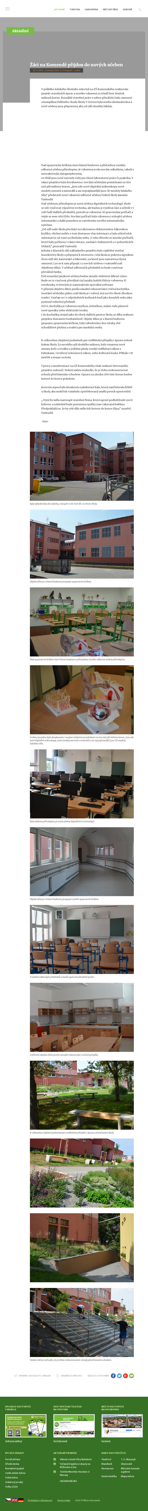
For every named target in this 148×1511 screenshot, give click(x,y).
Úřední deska (12, 1463)
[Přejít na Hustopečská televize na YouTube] (74, 1425)
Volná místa (11, 1477)
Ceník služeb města (15, 1473)
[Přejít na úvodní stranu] (32, 9)
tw (119, 1376)
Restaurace (108, 1468)
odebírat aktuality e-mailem (34, 1376)
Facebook (106, 1441)
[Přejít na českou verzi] (8, 1500)
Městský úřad (110, 9)
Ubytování (126, 1463)
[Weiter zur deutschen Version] (21, 1500)
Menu (7, 8)
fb (113, 1376)
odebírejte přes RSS (71, 1376)
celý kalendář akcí (68, 1481)
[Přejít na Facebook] (122, 1425)
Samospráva (91, 9)
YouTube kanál (60, 1441)
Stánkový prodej (14, 1482)
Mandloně (107, 1463)
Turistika (75, 9)
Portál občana (12, 1459)
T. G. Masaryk (128, 1459)
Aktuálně (59, 9)
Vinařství (106, 1459)
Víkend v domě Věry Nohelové (76, 1459)
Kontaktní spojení (14, 1468)
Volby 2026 (11, 1486)
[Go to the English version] (14, 1500)
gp (125, 1376)
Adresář (127, 9)
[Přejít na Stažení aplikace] (25, 1425)
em (131, 1376)
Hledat (140, 9)
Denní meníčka (109, 1476)
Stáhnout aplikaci (13, 1441)
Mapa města (127, 1476)
